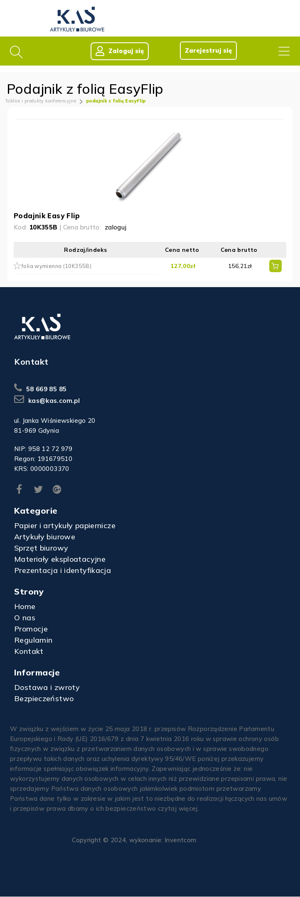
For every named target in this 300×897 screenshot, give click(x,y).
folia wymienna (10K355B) (56, 266)
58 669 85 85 (46, 389)
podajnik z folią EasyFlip (115, 101)
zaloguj (116, 228)
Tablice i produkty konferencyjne (40, 101)
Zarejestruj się (208, 50)
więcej (188, 809)
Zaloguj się (119, 51)
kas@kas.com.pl (54, 401)
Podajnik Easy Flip (47, 216)
